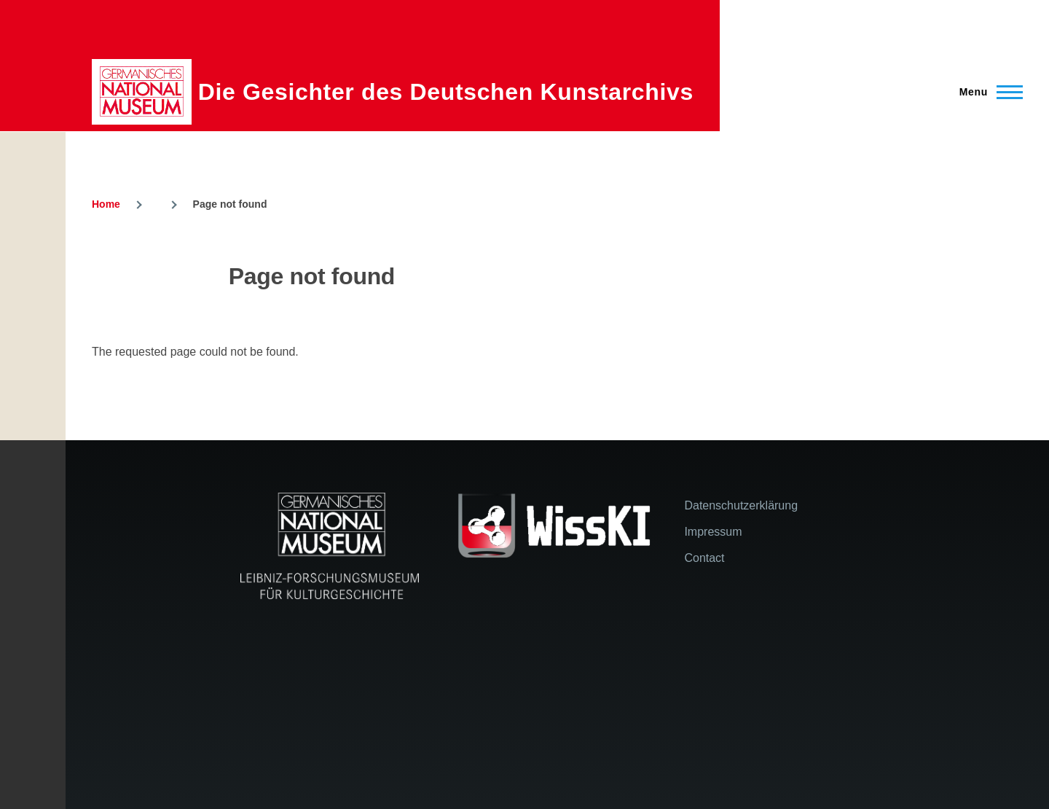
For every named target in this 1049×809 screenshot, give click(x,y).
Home (106, 204)
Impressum (713, 531)
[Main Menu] (986, 92)
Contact (704, 558)
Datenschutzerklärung (741, 505)
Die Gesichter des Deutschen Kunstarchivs (446, 92)
